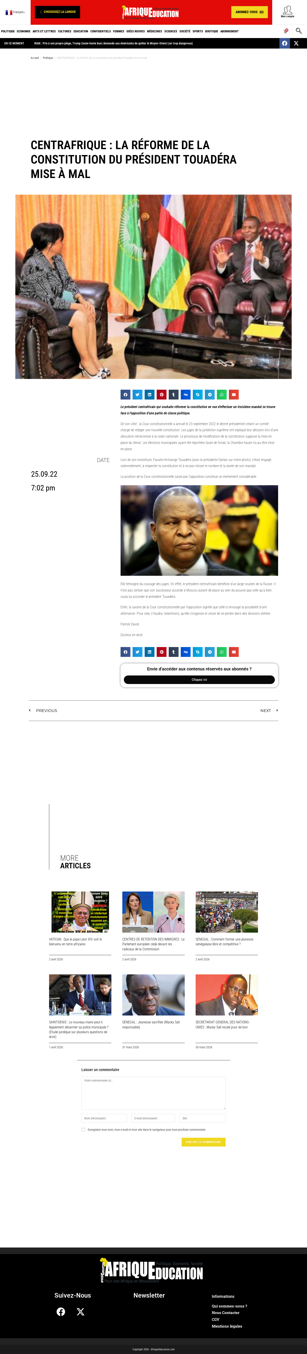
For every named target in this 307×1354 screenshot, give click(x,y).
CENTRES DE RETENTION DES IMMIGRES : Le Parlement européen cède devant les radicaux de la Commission (153, 944)
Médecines (154, 31)
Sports (198, 31)
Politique (8, 31)
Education (81, 31)
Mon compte (287, 16)
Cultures (64, 31)
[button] (57, 12)
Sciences (170, 31)
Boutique (211, 31)
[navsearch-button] (298, 31)
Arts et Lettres (44, 31)
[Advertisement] (153, 98)
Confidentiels (100, 31)
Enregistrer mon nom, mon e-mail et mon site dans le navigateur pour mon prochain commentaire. (147, 1129)
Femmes (118, 31)
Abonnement (229, 31)
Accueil (35, 57)
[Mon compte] (287, 10)
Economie (23, 31)
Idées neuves (135, 31)
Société (184, 31)
